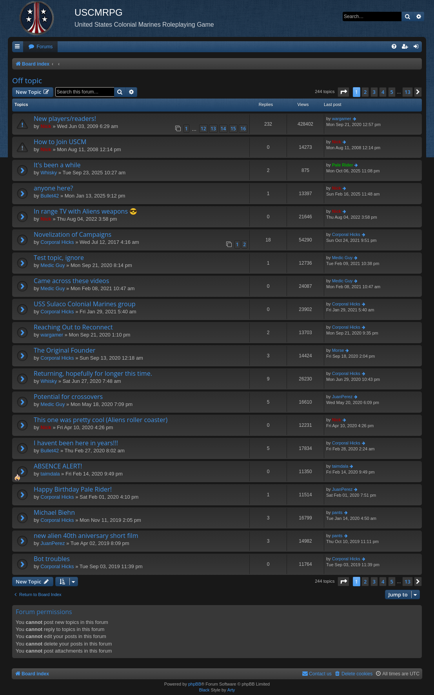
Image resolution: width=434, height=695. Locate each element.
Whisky (48, 173)
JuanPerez (342, 396)
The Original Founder (64, 350)
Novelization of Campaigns (72, 234)
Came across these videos (71, 280)
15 (233, 128)
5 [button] (391, 91)
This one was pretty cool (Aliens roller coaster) (100, 419)
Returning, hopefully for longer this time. (93, 373)
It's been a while (57, 165)
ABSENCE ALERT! (58, 466)
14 (223, 128)
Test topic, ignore (59, 257)
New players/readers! (65, 118)
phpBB (194, 684)
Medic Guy (52, 265)
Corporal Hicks (57, 242)
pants (337, 512)
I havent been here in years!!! (76, 443)
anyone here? (53, 188)
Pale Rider (342, 165)
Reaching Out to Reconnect (73, 327)
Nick (45, 126)
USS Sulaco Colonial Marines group (85, 304)
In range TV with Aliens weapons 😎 (85, 211)
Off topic (27, 80)
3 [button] (374, 91)
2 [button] (365, 91)
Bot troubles (52, 558)
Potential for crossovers (68, 396)
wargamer (341, 118)
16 (243, 128)
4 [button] (382, 91)
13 (213, 128)
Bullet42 (49, 196)
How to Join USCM (60, 141)
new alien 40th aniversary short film (86, 535)
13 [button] (407, 91)
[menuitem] (40, 47)
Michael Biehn (54, 512)
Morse (338, 350)
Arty (231, 690)
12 (203, 128)
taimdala (50, 474)
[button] (343, 92)
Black (204, 690)
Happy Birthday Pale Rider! (73, 489)
